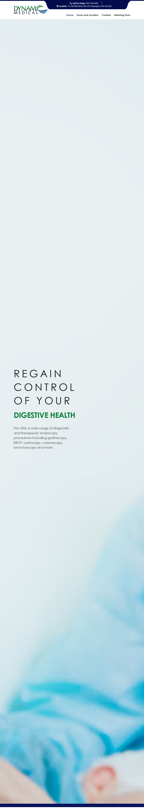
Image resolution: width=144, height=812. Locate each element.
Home (69, 15)
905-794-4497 (84, 3)
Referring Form (122, 15)
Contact (106, 15)
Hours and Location (87, 15)
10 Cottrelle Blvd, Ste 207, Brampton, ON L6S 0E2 (84, 6)
